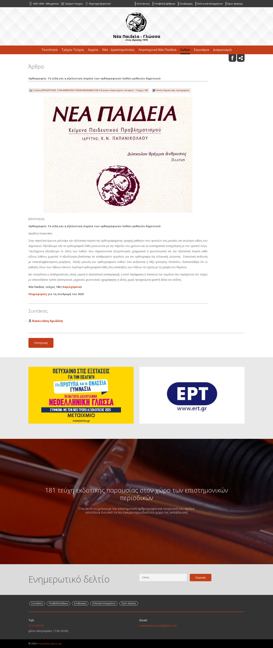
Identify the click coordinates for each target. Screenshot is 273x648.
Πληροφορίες (38, 294)
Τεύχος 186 (90, 90)
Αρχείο (93, 49)
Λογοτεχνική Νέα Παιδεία (158, 49)
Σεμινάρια (201, 49)
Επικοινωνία (136, 58)
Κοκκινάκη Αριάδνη (47, 321)
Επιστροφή (41, 343)
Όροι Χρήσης (235, 3)
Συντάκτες (143, 3)
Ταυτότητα (49, 49)
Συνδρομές (186, 3)
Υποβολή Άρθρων (164, 3)
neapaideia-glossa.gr (49, 643)
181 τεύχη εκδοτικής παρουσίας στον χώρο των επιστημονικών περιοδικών (136, 494)
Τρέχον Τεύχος (72, 49)
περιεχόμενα (71, 287)
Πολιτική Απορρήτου (210, 3)
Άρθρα (185, 49)
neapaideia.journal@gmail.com (158, 625)
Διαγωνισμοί (222, 49)
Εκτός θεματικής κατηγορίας (172, 90)
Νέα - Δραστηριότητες (118, 49)
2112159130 (36, 625)
